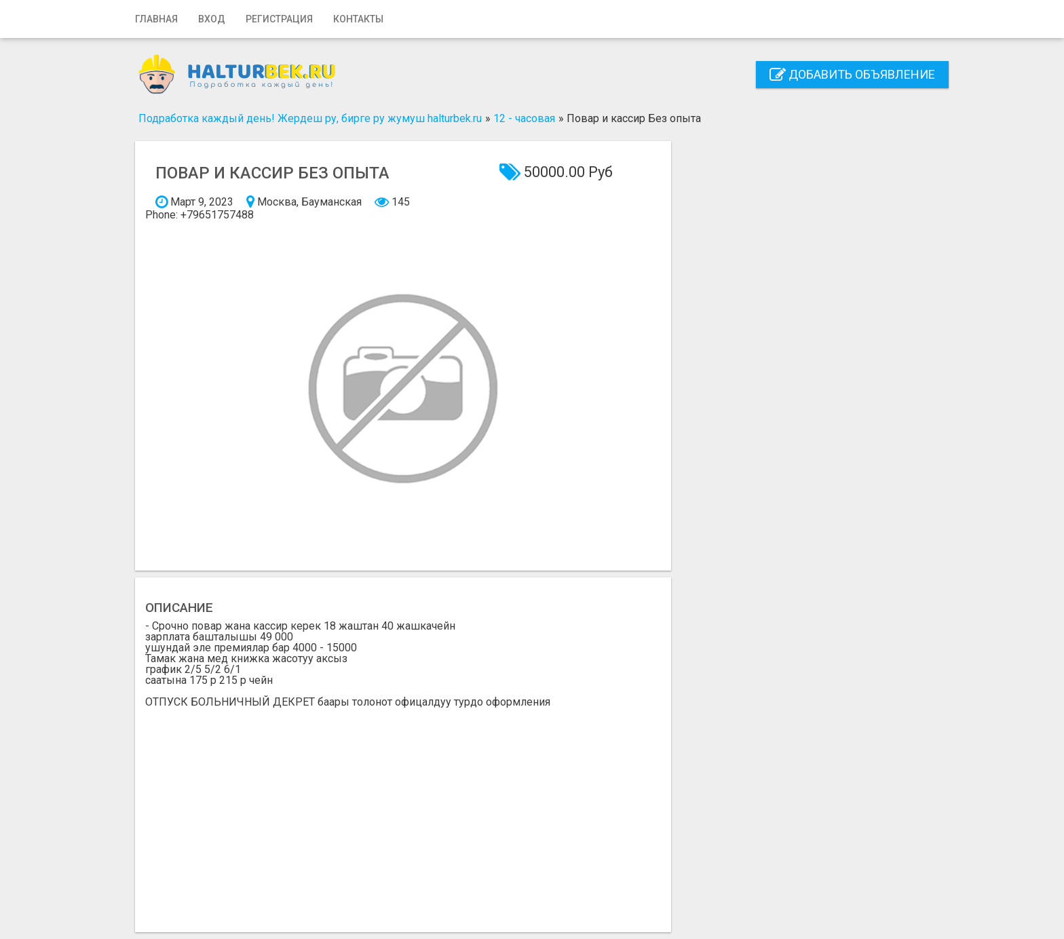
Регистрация (279, 19)
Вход (211, 19)
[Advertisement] (403, 809)
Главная (156, 19)
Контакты (358, 19)
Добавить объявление (852, 74)
